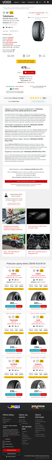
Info (40, 2)
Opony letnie (22, 419)
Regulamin (37, 423)
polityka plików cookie (45, 457)
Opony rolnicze (22, 442)
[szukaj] (44, 2)
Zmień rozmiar (5, 31)
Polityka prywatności (40, 428)
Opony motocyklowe (24, 436)
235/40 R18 (10, 39)
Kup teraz (19, 306)
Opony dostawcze (23, 435)
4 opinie (19, 282)
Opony (17, 2)
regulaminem (33, 185)
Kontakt (37, 432)
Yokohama (11, 37)
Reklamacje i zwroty (40, 430)
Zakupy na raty (38, 419)
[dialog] (11, 441)
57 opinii (15, 22)
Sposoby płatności (39, 426)
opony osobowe (9, 44)
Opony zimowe (22, 421)
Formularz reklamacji (40, 436)
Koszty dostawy (39, 425)
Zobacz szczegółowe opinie (38, 101)
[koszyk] (47, 2)
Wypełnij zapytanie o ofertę (14, 203)
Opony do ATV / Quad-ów (25, 438)
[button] (11, 456)
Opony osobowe (23, 431)
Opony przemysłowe (24, 443)
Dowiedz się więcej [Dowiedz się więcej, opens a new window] (12, 436)
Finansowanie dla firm (11, 308)
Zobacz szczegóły (10, 306)
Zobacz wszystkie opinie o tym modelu (26, 181)
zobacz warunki (30, 82)
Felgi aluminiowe (7, 419)
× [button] (20, 424)
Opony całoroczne (23, 423)
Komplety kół (31, 2)
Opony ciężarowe (23, 440)
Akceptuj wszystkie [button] (11, 450)
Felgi (24, 2)
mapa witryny (37, 457)
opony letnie (9, 40)
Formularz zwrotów (39, 434)
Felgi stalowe (6, 421)
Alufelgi (4, 422)
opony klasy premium (11, 42)
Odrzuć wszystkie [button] (11, 453)
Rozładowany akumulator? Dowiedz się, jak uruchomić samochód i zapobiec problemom (13, 227)
